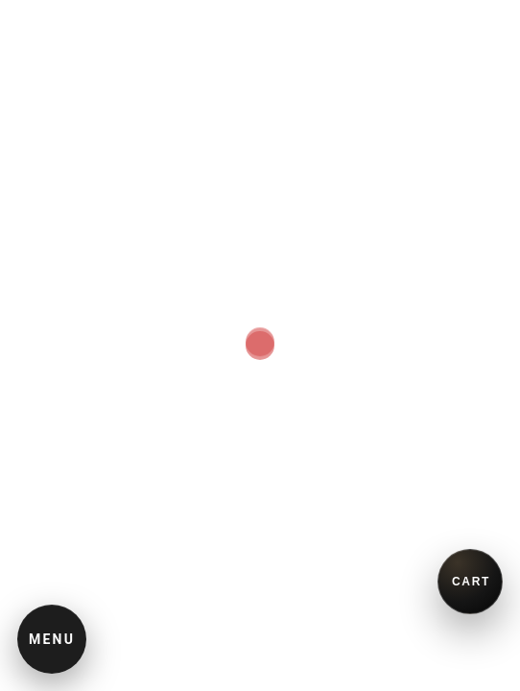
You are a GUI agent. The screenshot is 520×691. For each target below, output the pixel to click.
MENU (52, 639)
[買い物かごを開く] (470, 581)
